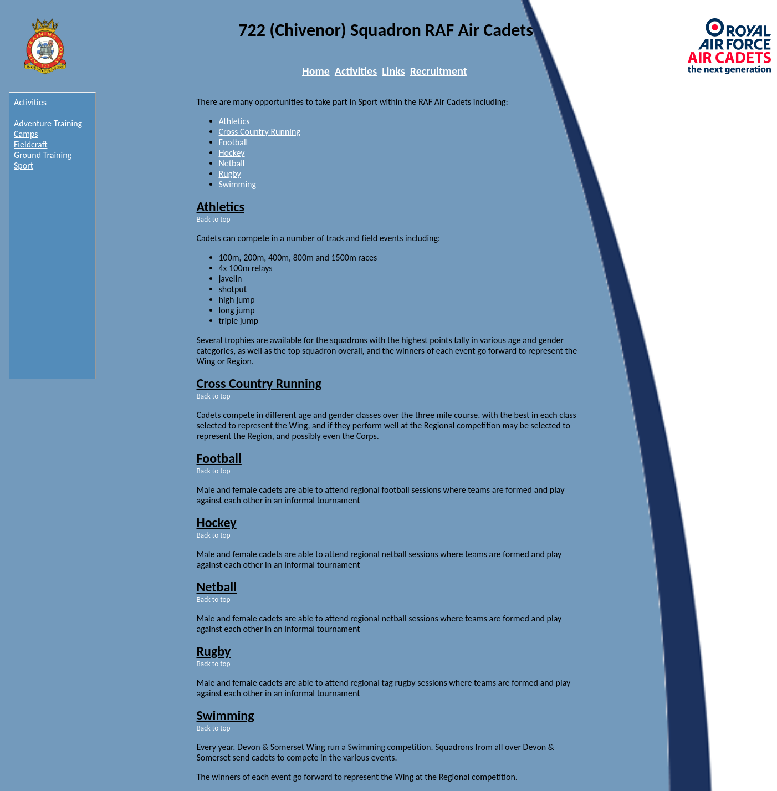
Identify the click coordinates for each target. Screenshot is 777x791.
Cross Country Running (259, 131)
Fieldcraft (31, 144)
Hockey (232, 152)
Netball (232, 163)
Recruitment (438, 71)
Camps (26, 134)
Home (316, 71)
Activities (356, 71)
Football (233, 142)
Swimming (238, 184)
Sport (23, 165)
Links (393, 71)
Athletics (234, 121)
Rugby (230, 174)
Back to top (214, 219)
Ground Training (42, 155)
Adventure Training (48, 123)
